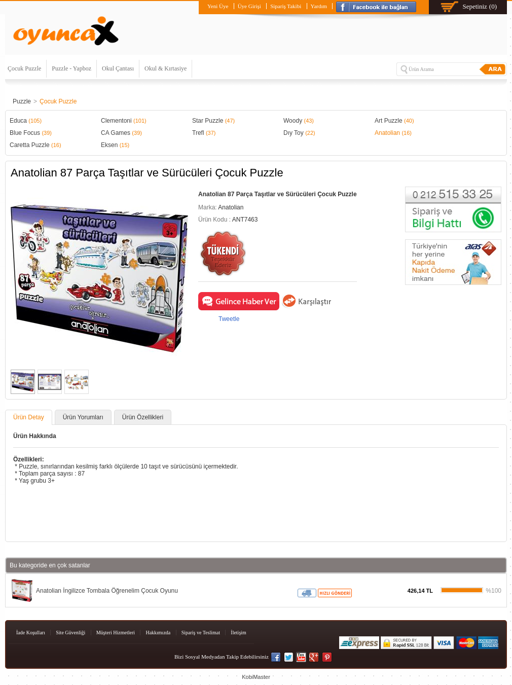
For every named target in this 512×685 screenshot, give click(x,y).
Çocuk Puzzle (24, 68)
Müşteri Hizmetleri (115, 632)
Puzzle (22, 101)
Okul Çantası (118, 68)
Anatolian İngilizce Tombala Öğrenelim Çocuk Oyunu (107, 590)
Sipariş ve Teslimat (200, 632)
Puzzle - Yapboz (71, 68)
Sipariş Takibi (285, 6)
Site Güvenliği (70, 632)
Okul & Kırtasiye (165, 68)
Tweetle (228, 318)
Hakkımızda (157, 632)
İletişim (238, 632)
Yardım (319, 6)
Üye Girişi (249, 6)
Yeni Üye (217, 6)
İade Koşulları (30, 632)
